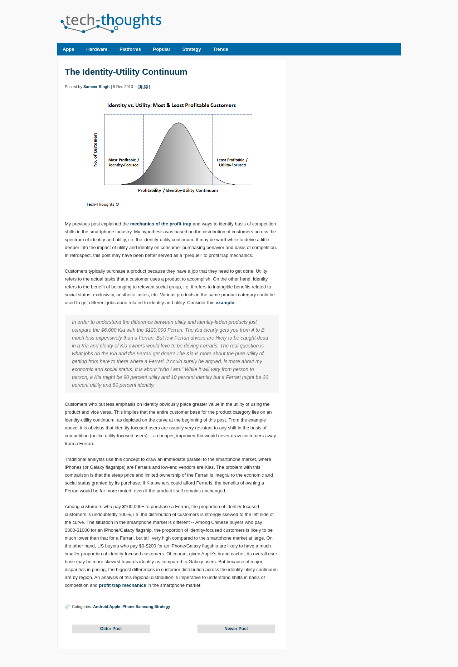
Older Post (111, 628)
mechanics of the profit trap (160, 224)
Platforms (130, 49)
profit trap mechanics (122, 585)
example (225, 302)
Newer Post (236, 628)
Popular (161, 49)
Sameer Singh (96, 86)
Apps (68, 49)
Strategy (191, 49)
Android (100, 606)
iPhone (128, 606)
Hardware (96, 49)
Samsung (145, 606)
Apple (115, 606)
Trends (220, 49)
